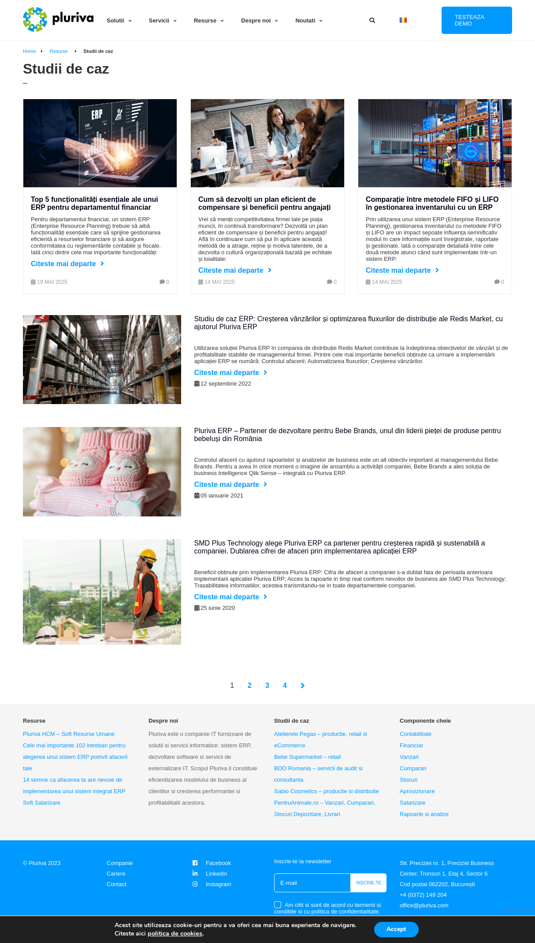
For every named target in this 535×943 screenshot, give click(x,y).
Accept (396, 929)
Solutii (115, 20)
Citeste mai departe (63, 263)
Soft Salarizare (41, 802)
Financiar (411, 745)
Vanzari (409, 757)
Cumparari (413, 768)
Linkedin (208, 873)
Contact (116, 884)
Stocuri (408, 779)
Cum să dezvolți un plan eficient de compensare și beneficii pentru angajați (264, 203)
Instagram (210, 884)
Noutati (305, 20)
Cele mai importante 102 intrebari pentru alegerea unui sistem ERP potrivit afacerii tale (75, 757)
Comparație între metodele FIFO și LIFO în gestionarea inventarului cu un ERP (432, 203)
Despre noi (256, 20)
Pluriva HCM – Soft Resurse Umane (69, 734)
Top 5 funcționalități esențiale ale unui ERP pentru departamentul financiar (94, 203)
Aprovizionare (417, 791)
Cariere (116, 873)
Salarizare (413, 802)
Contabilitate (415, 734)
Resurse (205, 20)
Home (29, 51)
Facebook (210, 863)
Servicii (159, 20)
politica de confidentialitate (345, 911)
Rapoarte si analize (424, 814)
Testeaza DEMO (469, 20)
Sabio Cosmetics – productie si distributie (326, 791)
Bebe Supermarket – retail (307, 757)
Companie (120, 863)
